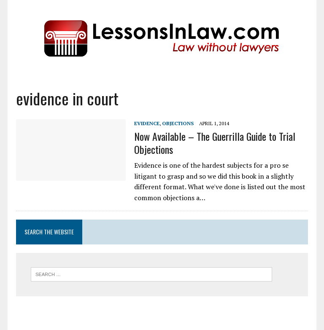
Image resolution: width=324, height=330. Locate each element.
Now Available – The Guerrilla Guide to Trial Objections (214, 143)
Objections (178, 123)
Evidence (146, 123)
